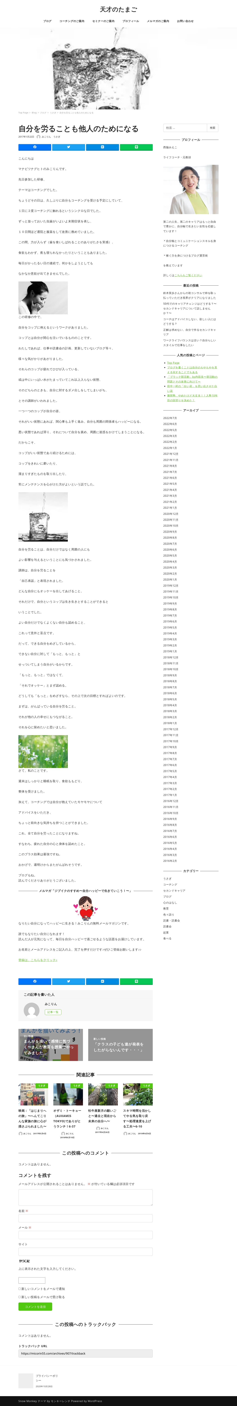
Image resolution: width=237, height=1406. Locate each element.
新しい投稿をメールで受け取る (43, 1297)
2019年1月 (170, 651)
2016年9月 (170, 819)
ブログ (167, 896)
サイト (23, 1244)
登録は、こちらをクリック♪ (37, 960)
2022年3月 (170, 436)
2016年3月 (170, 855)
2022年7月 (170, 418)
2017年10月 (171, 741)
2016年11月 (171, 807)
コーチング (170, 884)
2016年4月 (170, 849)
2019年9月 (170, 603)
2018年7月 (170, 687)
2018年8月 (170, 681)
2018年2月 (170, 717)
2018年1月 (170, 723)
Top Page (173, 363)
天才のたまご (118, 9)
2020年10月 (171, 525)
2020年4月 (170, 561)
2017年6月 (170, 765)
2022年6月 (170, 424)
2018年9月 (170, 675)
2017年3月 (170, 783)
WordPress (95, 1401)
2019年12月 (171, 585)
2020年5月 (170, 555)
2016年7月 (170, 831)
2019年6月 (170, 621)
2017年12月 (171, 729)
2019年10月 (171, 597)
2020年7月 (170, 544)
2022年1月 (170, 448)
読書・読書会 (171, 920)
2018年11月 (171, 663)
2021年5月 (170, 484)
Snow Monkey (27, 1401)
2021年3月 (170, 496)
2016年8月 (170, 825)
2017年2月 (170, 789)
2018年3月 (170, 711)
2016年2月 (170, 861)
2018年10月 (171, 669)
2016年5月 (170, 843)
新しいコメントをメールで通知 (43, 1289)
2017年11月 (171, 735)
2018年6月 (170, 693)
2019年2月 (170, 645)
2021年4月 (170, 490)
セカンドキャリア (174, 890)
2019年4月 (170, 633)
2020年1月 (170, 579)
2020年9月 (170, 532)
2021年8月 (170, 466)
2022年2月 (170, 442)
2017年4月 (170, 777)
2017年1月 (170, 795)
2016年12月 (171, 801)
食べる (167, 938)
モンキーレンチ (60, 1401)
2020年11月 (171, 520)
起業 (166, 932)
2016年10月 (171, 813)
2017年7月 (170, 759)
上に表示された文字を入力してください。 (48, 1269)
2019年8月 (170, 609)
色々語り (168, 914)
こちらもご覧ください (188, 275)
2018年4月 (170, 705)
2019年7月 (170, 615)
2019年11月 (171, 591)
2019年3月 (170, 639)
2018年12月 (171, 657)
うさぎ (56, 136)
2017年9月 (170, 747)
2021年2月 (170, 502)
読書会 (167, 926)
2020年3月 (170, 567)
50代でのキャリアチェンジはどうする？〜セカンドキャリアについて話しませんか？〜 (190, 308)
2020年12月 (171, 514)
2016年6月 (170, 837)
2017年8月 (170, 753)
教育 (166, 908)
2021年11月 (171, 460)
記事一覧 (53, 1012)
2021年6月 (170, 478)
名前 (23, 1211)
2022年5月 (170, 430)
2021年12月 (171, 454)
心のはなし (170, 902)
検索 (212, 127)
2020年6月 (170, 549)
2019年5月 (170, 627)
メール (24, 1227)
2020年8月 (170, 537)
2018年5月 (170, 699)
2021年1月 (170, 508)
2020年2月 (170, 573)
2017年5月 (170, 771)
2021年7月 (170, 472)
